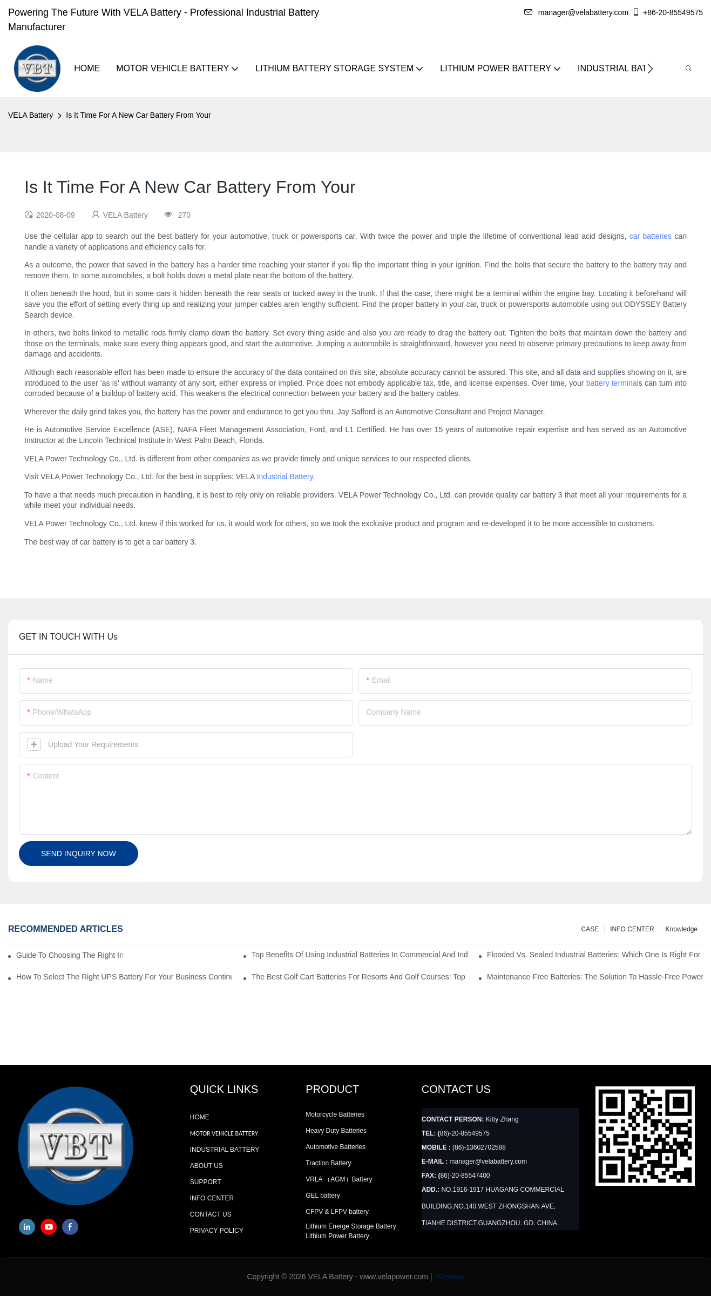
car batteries (650, 236)
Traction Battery (328, 1163)
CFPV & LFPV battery (337, 1212)
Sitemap (449, 1276)
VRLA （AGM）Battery (339, 1179)
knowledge (682, 929)
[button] (650, 68)
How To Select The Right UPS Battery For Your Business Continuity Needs (124, 976)
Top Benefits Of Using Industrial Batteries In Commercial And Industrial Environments (360, 954)
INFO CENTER (632, 929)
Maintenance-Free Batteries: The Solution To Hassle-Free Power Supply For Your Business (595, 976)
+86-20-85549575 (667, 12)
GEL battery (323, 1195)
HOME (199, 1117)
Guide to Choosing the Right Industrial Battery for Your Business (69, 955)
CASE (590, 929)
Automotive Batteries (335, 1147)
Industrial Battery (285, 476)
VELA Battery (30, 115)
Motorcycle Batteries (335, 1114)
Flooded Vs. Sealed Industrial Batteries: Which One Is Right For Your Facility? (595, 954)
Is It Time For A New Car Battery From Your (138, 115)
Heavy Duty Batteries (336, 1130)
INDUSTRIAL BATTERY (224, 1149)
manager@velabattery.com (576, 12)
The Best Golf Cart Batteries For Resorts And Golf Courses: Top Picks (360, 976)
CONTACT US (211, 1214)
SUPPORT (205, 1182)
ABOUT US (206, 1166)
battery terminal (612, 383)
